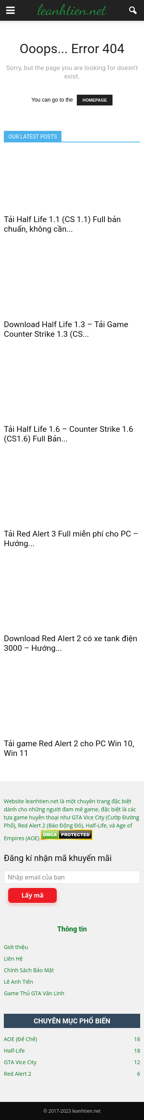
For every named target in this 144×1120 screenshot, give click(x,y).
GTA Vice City (20, 1062)
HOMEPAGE (95, 100)
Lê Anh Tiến (18, 981)
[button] (133, 10)
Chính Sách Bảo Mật (29, 970)
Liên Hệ (13, 958)
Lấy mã (32, 895)
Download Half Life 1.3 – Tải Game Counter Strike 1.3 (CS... (66, 329)
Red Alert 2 (17, 1073)
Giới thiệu (16, 947)
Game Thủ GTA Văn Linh (34, 993)
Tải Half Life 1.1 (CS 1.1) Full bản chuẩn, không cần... (62, 224)
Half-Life (14, 1050)
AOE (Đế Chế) (20, 1039)
